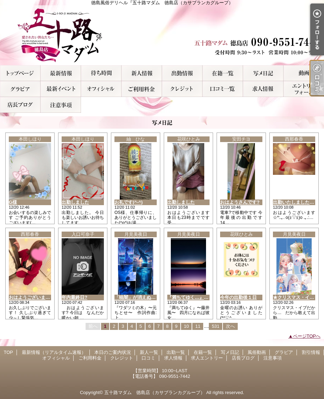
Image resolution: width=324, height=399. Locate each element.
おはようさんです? (240, 202)
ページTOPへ (307, 336)
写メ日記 (263, 73)
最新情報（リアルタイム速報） (60, 73)
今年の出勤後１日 (238, 297)
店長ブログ (20, 105)
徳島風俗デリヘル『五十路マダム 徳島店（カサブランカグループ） (162, 35)
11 (197, 326)
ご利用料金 (142, 89)
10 (186, 326)
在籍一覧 (222, 73)
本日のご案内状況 (101, 73)
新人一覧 (142, 73)
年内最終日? (74, 297)
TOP (20, 73)
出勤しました (75, 202)
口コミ (222, 89)
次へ (230, 326)
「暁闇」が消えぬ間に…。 (141, 297)
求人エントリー (304, 89)
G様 (13, 202)
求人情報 (263, 89)
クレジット (182, 89)
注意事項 (60, 105)
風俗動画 (304, 73)
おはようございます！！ (34, 297)
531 (215, 326)
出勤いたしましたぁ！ (296, 202)
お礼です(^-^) (128, 202)
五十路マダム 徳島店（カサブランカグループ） (154, 392)
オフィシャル (101, 89)
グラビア (20, 89)
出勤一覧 (182, 73)
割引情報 (60, 89)
